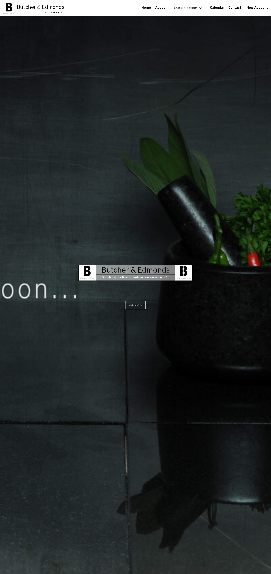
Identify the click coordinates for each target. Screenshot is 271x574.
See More (136, 305)
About (160, 8)
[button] (187, 8)
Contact (235, 8)
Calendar (217, 8)
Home (146, 8)
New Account (258, 8)
